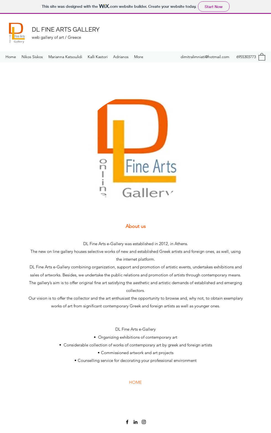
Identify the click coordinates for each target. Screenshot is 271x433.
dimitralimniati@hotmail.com (205, 56)
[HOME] (135, 382)
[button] (262, 57)
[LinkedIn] (135, 422)
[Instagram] (144, 422)
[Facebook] (127, 422)
